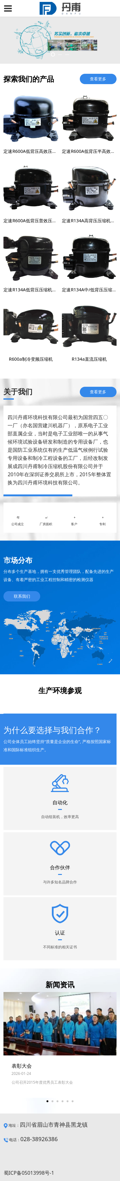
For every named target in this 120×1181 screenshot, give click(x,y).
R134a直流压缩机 (89, 359)
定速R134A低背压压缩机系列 (32, 290)
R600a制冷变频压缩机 (30, 359)
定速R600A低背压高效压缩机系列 (36, 151)
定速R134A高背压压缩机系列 (90, 221)
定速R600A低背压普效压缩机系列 (36, 221)
